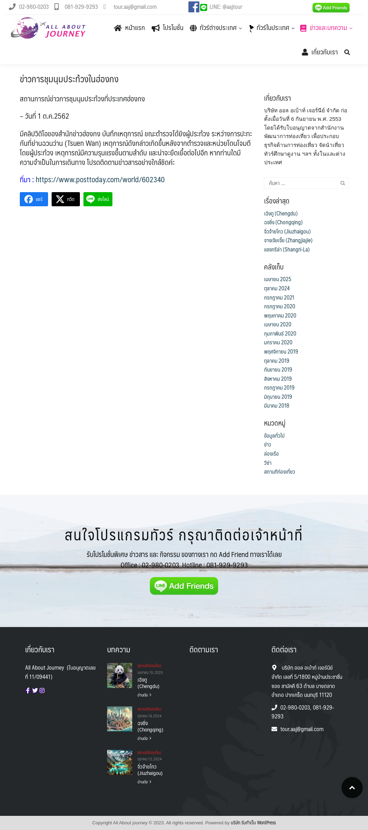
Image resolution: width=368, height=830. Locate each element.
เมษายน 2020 (277, 324)
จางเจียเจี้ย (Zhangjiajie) (288, 240)
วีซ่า (267, 462)
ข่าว (267, 444)
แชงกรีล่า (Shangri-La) (287, 249)
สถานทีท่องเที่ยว (279, 471)
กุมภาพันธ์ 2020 (280, 333)
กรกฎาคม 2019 (279, 387)
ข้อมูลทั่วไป (274, 435)
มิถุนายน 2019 (278, 396)
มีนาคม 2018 (276, 405)
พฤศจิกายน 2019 (281, 351)
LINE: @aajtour (226, 6)
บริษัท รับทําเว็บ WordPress (253, 822)
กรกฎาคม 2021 (279, 297)
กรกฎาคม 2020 (279, 306)
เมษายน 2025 (277, 279)
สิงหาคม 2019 (278, 378)
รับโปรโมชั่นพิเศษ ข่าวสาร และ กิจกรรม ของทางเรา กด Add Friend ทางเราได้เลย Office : (184, 559)
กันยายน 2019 (278, 369)
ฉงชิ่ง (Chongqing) (283, 222)
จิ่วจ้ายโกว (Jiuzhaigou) (287, 231)
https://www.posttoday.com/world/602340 (100, 179)
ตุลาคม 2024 (277, 288)
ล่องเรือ (271, 453)
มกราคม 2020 (278, 342)
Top (352, 787)
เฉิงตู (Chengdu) (281, 213)
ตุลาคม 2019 (276, 360)
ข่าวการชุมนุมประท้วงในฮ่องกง (69, 78)
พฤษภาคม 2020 (280, 315)
